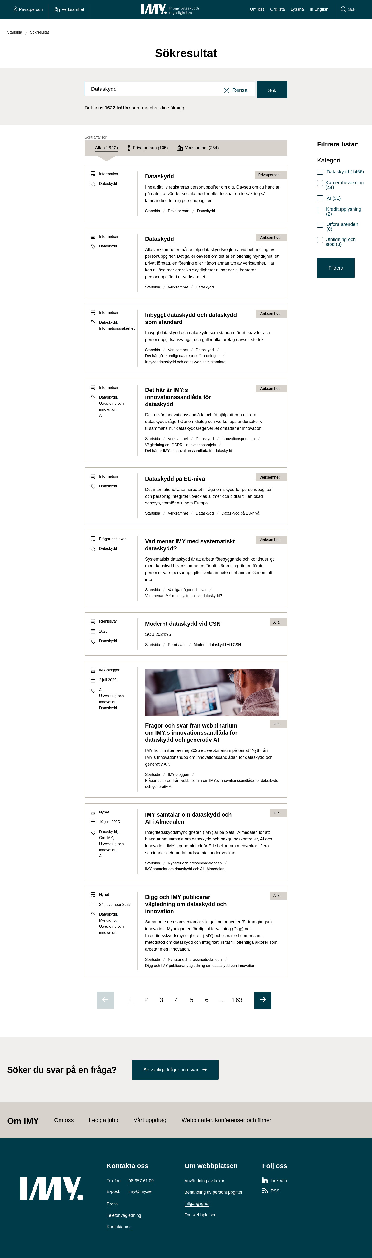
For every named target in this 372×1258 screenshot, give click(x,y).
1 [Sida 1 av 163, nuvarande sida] (131, 999)
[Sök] (348, 9)
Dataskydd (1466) (345, 171)
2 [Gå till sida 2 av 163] (146, 999)
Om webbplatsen (201, 1215)
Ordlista (277, 9)
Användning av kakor (204, 1180)
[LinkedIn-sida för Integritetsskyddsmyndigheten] (274, 1180)
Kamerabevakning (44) (345, 185)
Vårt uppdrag (150, 1120)
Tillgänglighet (197, 1203)
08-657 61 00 (141, 1180)
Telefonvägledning (124, 1215)
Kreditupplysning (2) (343, 211)
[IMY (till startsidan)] (56, 1189)
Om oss (257, 9)
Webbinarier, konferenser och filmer (226, 1120)
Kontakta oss (119, 1226)
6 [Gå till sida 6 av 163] (207, 999)
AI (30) (334, 198)
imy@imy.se (140, 1191)
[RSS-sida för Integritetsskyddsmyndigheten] (270, 1191)
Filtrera (336, 267)
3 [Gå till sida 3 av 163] (161, 999)
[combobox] (170, 89)
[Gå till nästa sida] (262, 1000)
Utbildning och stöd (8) (341, 242)
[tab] (106, 148)
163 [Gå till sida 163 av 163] (237, 999)
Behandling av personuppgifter (213, 1192)
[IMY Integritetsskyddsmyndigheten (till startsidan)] (170, 9)
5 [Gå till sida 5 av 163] (191, 999)
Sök (272, 90)
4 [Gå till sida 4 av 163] (176, 999)
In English (319, 9)
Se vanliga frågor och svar (170, 1069)
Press (112, 1204)
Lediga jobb (103, 1120)
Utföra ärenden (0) (342, 226)
